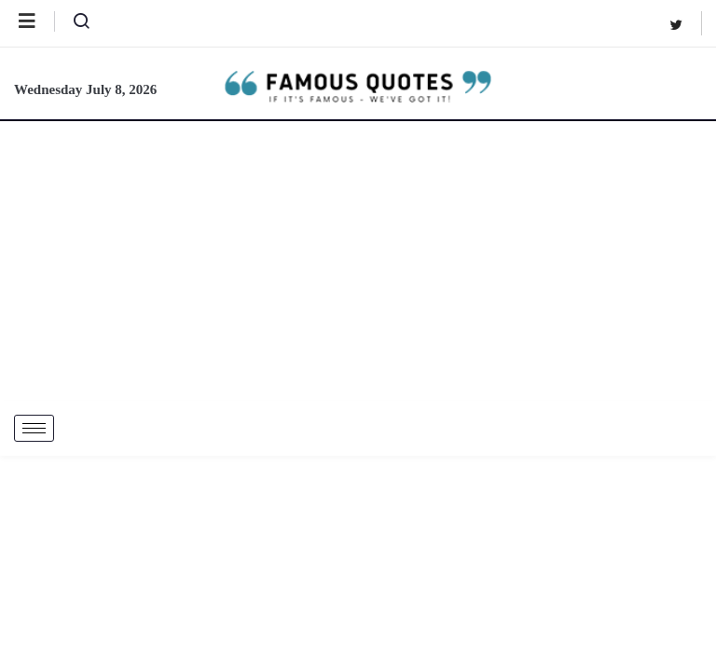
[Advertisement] (358, 260)
